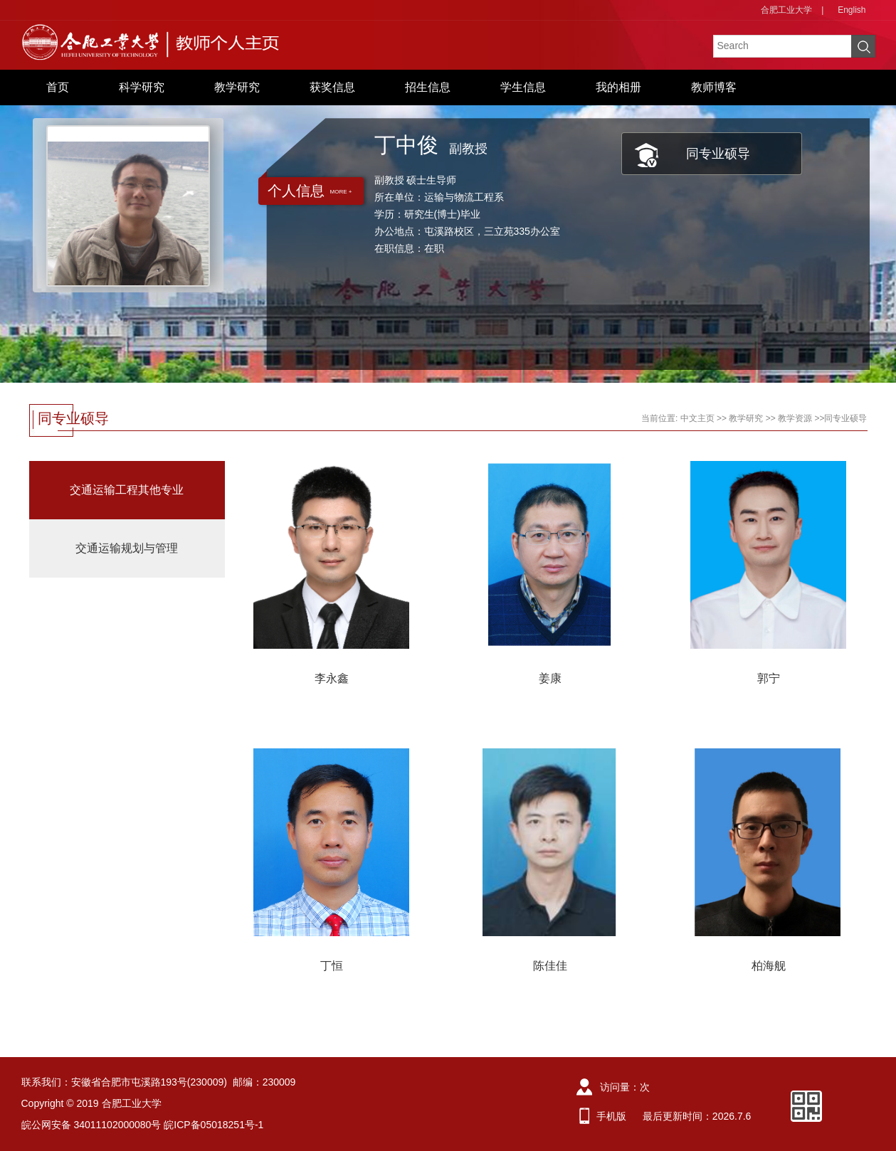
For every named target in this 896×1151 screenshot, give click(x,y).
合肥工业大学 (786, 10)
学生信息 (523, 87)
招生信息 (427, 87)
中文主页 (697, 418)
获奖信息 (332, 87)
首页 (57, 87)
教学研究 (237, 87)
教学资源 (795, 418)
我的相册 (618, 87)
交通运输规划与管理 (126, 548)
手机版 (611, 1116)
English (851, 10)
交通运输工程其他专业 (127, 490)
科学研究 (141, 87)
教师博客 (714, 87)
